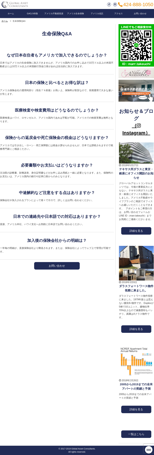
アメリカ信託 (97, 13)
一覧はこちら (136, 434)
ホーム (11, 13)
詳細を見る (136, 230)
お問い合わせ (140, 13)
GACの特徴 (32, 13)
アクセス (118, 13)
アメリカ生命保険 (75, 13)
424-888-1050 (138, 4)
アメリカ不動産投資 (53, 13)
